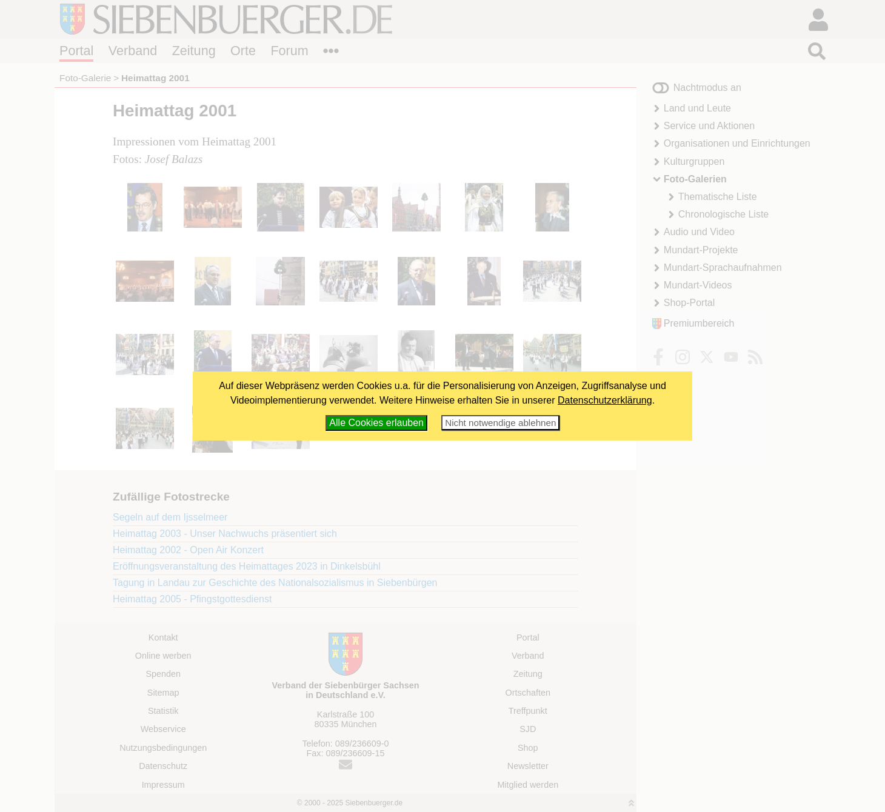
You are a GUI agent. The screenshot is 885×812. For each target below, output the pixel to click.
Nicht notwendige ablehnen (500, 423)
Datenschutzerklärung (605, 400)
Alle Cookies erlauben (376, 423)
